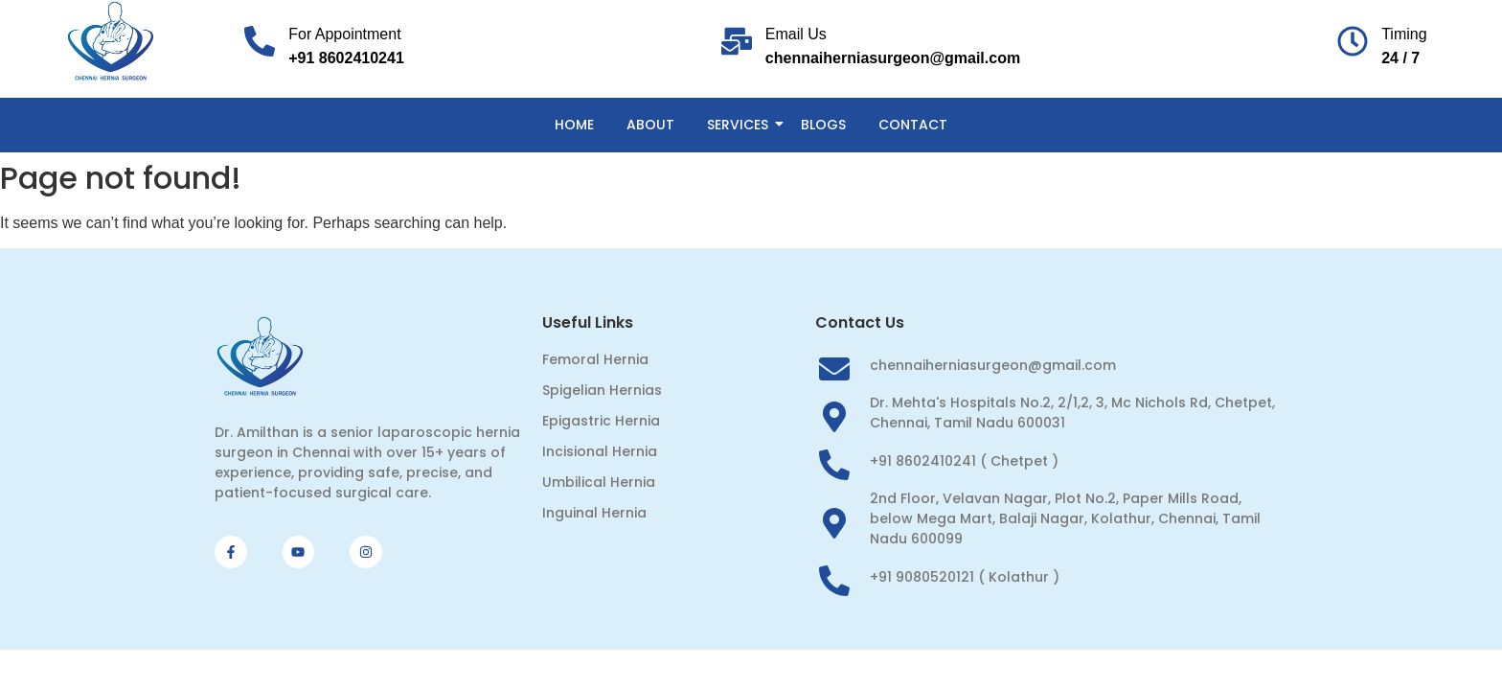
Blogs (823, 124)
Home (574, 124)
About (650, 124)
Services (741, 124)
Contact (912, 124)
